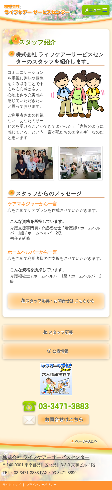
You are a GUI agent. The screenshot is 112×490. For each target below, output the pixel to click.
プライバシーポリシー (41, 484)
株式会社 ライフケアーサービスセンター (46, 457)
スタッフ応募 (58, 332)
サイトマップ (12, 484)
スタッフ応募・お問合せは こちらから (58, 300)
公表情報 (57, 351)
